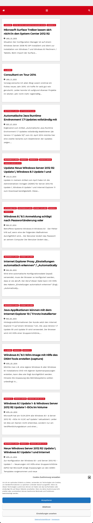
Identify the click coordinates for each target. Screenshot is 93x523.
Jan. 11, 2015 (11, 79)
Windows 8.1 (51, 25)
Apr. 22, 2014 (11, 412)
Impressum (56, 519)
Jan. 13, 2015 (11, 38)
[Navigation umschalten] (47, 10)
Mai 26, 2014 (11, 270)
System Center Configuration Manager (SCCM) (29, 25)
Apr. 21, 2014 (11, 457)
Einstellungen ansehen (46, 513)
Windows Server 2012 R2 (12, 163)
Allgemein (8, 70)
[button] (89, 477)
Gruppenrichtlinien (11, 111)
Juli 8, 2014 (11, 176)
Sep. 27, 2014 (11, 124)
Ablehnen (46, 507)
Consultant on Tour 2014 (20, 74)
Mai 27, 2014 (11, 225)
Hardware (8, 25)
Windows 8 (23, 159)
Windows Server (45, 159)
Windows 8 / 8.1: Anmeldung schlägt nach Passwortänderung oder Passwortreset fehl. (28, 220)
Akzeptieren (46, 500)
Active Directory (10, 208)
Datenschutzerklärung (42, 519)
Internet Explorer (40, 208)
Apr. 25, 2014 (11, 363)
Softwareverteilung (27, 111)
